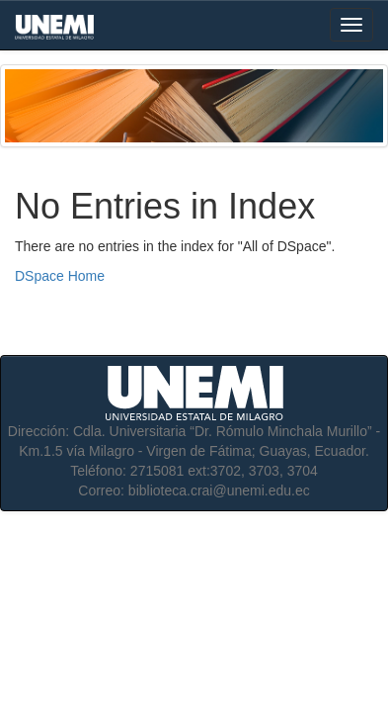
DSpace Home (60, 276)
